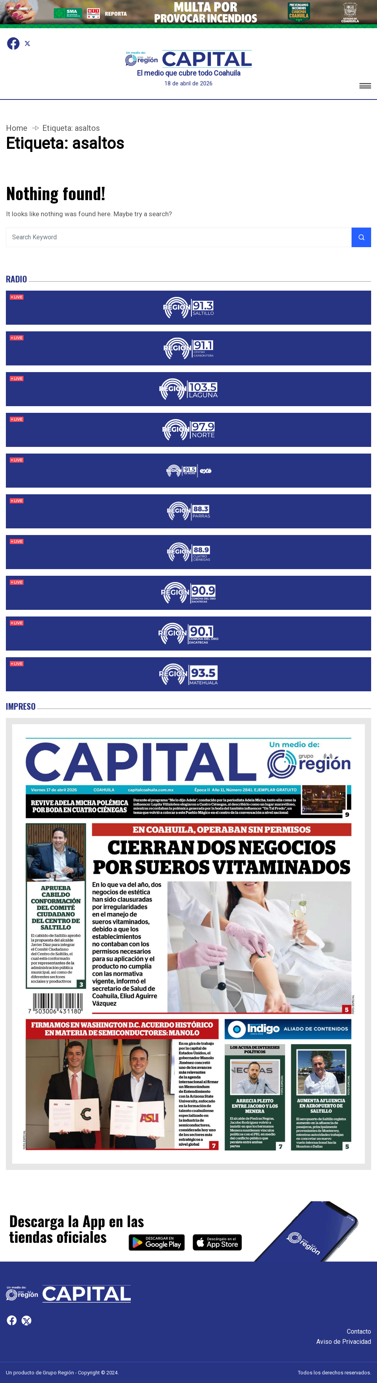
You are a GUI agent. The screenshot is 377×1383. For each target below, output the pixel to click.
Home (16, 128)
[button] (365, 87)
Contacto (359, 1331)
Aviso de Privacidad (343, 1341)
